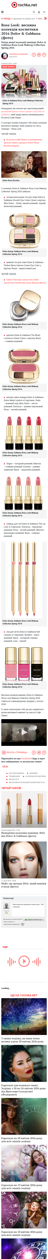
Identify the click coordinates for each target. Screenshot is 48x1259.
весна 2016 (14, 779)
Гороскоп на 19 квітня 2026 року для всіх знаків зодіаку (21, 1186)
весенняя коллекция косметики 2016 (27, 782)
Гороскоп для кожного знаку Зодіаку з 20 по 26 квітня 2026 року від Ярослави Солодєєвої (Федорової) (23, 1090)
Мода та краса (9, 67)
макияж (34, 773)
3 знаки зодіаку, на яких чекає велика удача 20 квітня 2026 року (22, 1040)
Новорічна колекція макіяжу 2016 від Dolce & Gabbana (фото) (23, 834)
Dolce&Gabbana (16, 773)
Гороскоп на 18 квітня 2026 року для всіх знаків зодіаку (21, 1233)
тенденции (14, 776)
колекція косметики (36, 776)
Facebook (26, 758)
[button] (39, 12)
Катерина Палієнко (18, 54)
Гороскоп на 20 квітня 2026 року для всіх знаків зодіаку (21, 1139)
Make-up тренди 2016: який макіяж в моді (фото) (23, 885)
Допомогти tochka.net (24, 19)
